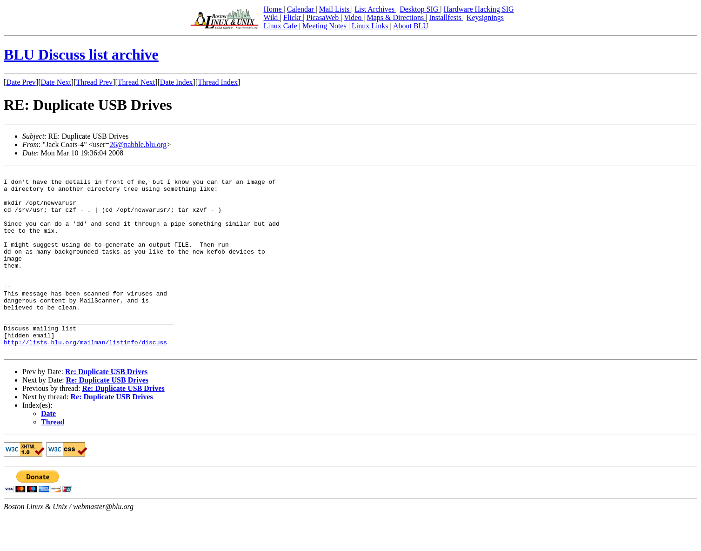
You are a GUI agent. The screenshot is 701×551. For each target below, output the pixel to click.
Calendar (301, 9)
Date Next (56, 82)
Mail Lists (335, 9)
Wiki (271, 17)
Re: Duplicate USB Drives (106, 408)
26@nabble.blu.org (138, 144)
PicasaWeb (323, 17)
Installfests (446, 17)
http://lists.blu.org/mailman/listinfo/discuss (85, 377)
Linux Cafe (281, 26)
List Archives (375, 9)
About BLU (410, 26)
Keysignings (485, 17)
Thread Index (218, 82)
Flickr (293, 17)
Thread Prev (94, 82)
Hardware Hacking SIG (479, 9)
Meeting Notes (325, 26)
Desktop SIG (420, 9)
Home (273, 9)
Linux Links (371, 26)
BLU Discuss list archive (81, 54)
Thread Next (136, 82)
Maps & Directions (396, 17)
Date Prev (21, 82)
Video (353, 17)
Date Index (176, 82)
